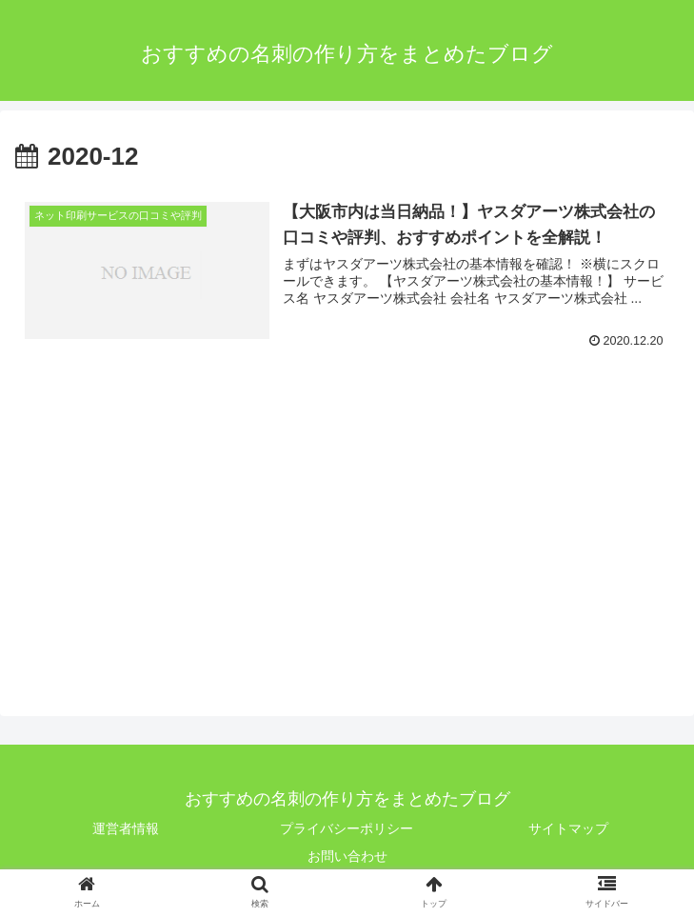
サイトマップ (568, 828)
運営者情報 (125, 828)
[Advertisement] (175, 526)
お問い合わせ (347, 856)
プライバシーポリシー (346, 828)
